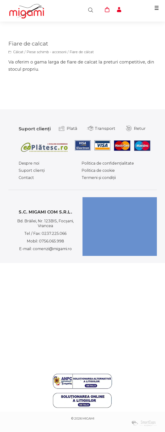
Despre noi (29, 163)
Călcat (18, 52)
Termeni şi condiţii (99, 177)
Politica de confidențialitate (108, 163)
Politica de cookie (98, 170)
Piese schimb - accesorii (46, 52)
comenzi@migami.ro (52, 249)
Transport (105, 128)
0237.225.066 (54, 233)
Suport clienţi (32, 170)
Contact (26, 177)
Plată (72, 128)
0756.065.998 (51, 241)
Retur (140, 128)
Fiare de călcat (82, 52)
